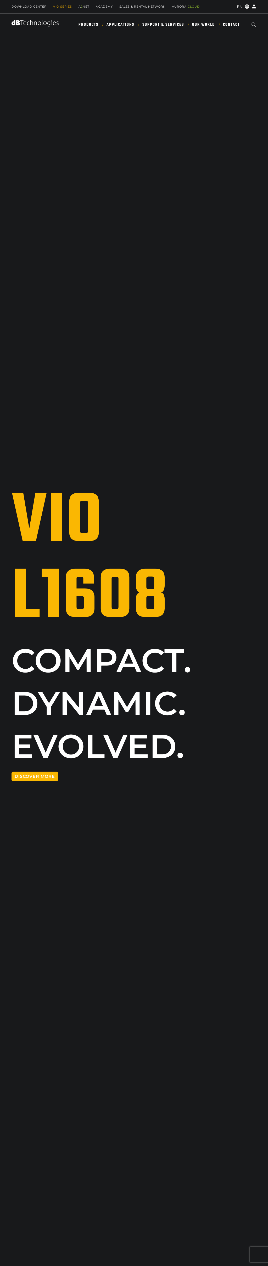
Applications (120, 24)
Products (88, 24)
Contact (231, 24)
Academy (104, 6)
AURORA (186, 6)
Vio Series (62, 6)
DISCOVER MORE (35, 776)
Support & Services (163, 24)
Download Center (29, 6)
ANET (84, 6)
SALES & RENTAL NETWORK (142, 6)
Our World (203, 24)
